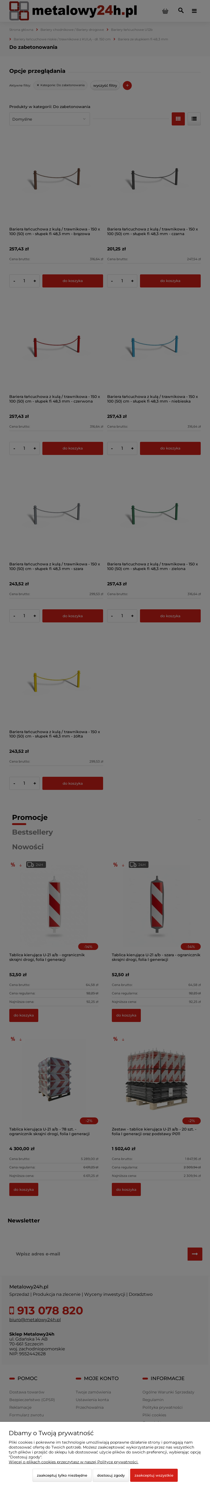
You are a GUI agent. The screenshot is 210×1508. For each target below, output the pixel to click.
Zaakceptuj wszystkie (154, 1475)
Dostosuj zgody (111, 1475)
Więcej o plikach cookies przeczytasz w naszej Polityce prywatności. (73, 1461)
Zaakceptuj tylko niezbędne (62, 1475)
